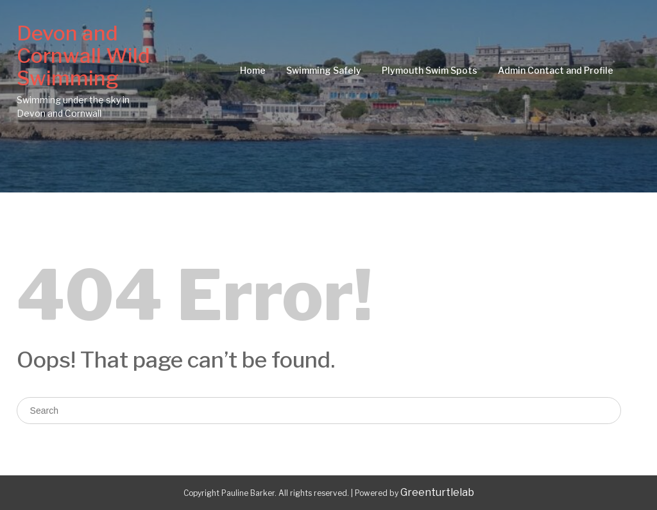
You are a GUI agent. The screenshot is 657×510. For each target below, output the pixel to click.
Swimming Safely (323, 70)
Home (253, 70)
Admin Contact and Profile (555, 70)
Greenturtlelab (437, 492)
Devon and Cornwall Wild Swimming (83, 55)
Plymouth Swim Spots (429, 70)
